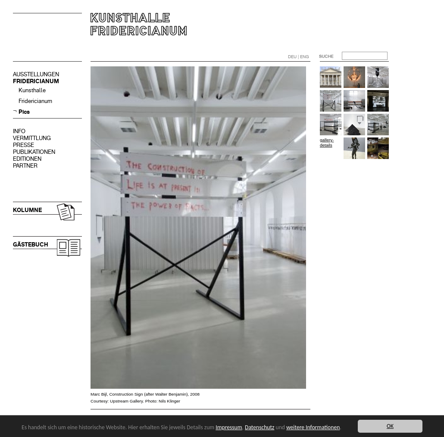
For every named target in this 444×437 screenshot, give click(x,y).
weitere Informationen (313, 427)
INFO (19, 131)
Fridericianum (35, 101)
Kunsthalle (32, 90)
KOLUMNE (27, 210)
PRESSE (23, 145)
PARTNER (25, 165)
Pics (24, 112)
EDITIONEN (27, 159)
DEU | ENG (298, 56)
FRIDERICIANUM (36, 81)
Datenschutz (259, 427)
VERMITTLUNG (32, 138)
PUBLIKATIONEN (34, 152)
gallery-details (327, 142)
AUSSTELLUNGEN (36, 74)
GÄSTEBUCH (30, 244)
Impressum (229, 427)
